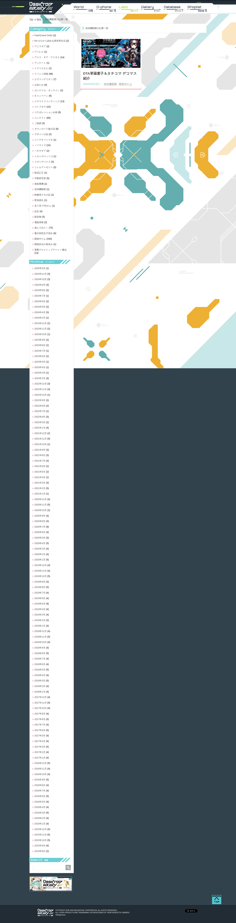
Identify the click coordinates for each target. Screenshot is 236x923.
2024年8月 (39, 290)
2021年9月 (39, 449)
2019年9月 (39, 581)
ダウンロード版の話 (44, 129)
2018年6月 (39, 664)
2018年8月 (39, 653)
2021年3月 (39, 482)
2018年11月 (40, 636)
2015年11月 (40, 834)
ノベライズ (40, 145)
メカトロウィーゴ (43, 156)
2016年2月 (39, 818)
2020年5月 (39, 537)
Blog (39, 19)
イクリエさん (41, 68)
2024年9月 (39, 284)
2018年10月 (40, 642)
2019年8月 (39, 587)
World (83, 8)
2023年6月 (39, 356)
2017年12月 (40, 697)
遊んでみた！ (41, 227)
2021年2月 (39, 488)
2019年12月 (40, 565)
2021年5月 (39, 471)
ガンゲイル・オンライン (47, 90)
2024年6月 (39, 301)
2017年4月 (39, 741)
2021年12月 (40, 433)
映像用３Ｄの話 (42, 194)
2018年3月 (39, 680)
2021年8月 (39, 455)
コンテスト (40, 118)
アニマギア (40, 46)
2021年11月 (40, 438)
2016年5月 (39, 801)
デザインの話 (41, 134)
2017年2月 (39, 752)
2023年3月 (39, 372)
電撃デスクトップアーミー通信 (50, 249)
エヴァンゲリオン (43, 79)
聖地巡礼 (39, 200)
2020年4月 (39, 543)
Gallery (151, 8)
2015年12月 (40, 829)
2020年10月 (40, 510)
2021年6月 (39, 466)
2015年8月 (39, 851)
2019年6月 (39, 598)
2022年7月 (39, 411)
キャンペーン (41, 95)
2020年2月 (39, 554)
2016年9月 (39, 779)
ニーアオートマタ (43, 139)
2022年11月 (40, 389)
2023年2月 (39, 378)
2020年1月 (39, 559)
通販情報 (39, 222)
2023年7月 (39, 350)
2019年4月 (39, 609)
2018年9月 (39, 647)
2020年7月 (39, 526)
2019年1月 (39, 625)
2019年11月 (40, 570)
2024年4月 (39, 312)
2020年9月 (39, 515)
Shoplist (197, 8)
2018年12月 (40, 631)
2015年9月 (39, 845)
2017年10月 (40, 708)
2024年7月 (39, 295)
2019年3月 (39, 614)
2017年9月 (39, 713)
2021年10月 (40, 444)
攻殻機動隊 (110, 84)
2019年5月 (39, 603)
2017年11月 (40, 702)
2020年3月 (39, 548)
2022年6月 (39, 416)
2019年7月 (39, 592)
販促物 (37, 216)
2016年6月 (39, 796)
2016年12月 (40, 763)
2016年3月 (39, 812)
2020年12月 (40, 499)
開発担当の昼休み (43, 244)
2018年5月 (39, 669)
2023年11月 (40, 328)
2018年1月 (39, 691)
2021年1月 (39, 493)
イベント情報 (41, 74)
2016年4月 (39, 807)
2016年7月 (39, 790)
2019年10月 (40, 576)
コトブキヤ (40, 106)
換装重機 (39, 184)
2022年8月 (39, 405)
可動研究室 (40, 178)
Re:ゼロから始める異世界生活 (50, 40)
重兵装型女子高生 (43, 233)
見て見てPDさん (42, 205)
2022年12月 (40, 383)
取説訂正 (39, 172)
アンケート (40, 63)
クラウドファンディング (47, 101)
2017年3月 (39, 746)
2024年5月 (39, 306)
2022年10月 (40, 394)
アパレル (39, 51)
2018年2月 (39, 686)
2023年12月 (40, 323)
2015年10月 (40, 840)
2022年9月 (39, 400)
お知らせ (39, 84)
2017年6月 (39, 730)
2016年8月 (39, 785)
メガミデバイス (42, 161)
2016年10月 (40, 774)
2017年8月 (39, 719)
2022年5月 (39, 422)
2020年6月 (39, 532)
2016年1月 (39, 823)
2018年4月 (39, 675)
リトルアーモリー (43, 167)
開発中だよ (125, 84)
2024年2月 (39, 317)
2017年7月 (39, 724)
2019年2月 (39, 620)
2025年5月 (39, 268)
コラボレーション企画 (45, 112)
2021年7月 (39, 460)
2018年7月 (39, 658)
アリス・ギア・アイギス (47, 57)
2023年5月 (39, 361)
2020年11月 (40, 504)
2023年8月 (39, 345)
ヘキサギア (40, 150)
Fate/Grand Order (43, 35)
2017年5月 (39, 735)
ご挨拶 (37, 123)
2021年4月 (39, 477)
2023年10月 (40, 334)
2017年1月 (39, 757)
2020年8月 (39, 521)
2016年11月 (40, 768)
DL (174, 8)
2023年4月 (39, 367)
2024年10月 (40, 279)
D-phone (106, 8)
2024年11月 (40, 274)
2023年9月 (39, 339)
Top (31, 19)
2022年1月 (39, 427)
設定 (36, 211)
